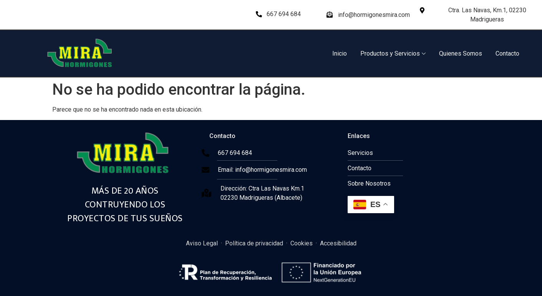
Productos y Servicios (393, 53)
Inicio (339, 53)
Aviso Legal (202, 243)
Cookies (301, 243)
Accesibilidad (338, 243)
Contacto (507, 53)
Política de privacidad (254, 243)
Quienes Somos (460, 53)
